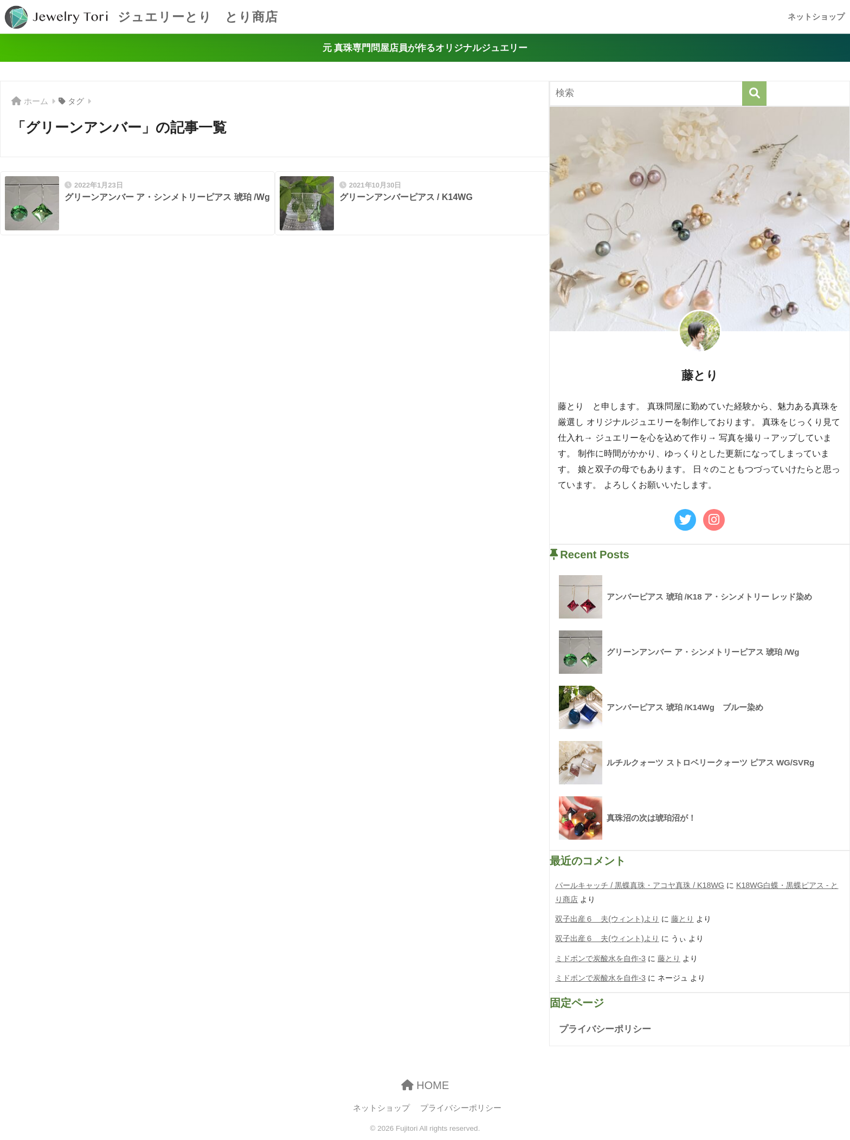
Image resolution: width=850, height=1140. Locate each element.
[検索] (754, 93)
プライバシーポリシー (605, 1029)
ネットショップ (816, 16)
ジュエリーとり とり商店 (140, 17)
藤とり (682, 918)
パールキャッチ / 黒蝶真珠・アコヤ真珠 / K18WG (639, 885)
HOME (425, 1085)
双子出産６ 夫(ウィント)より (607, 918)
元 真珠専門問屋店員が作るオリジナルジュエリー (425, 48)
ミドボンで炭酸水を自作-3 (600, 958)
